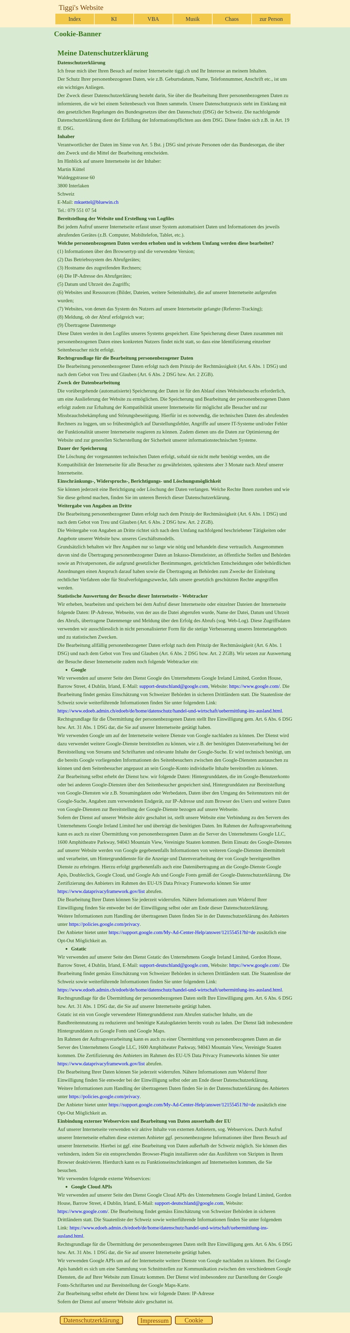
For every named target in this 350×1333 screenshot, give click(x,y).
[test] (91, 1320)
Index (74, 19)
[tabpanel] (175, 677)
